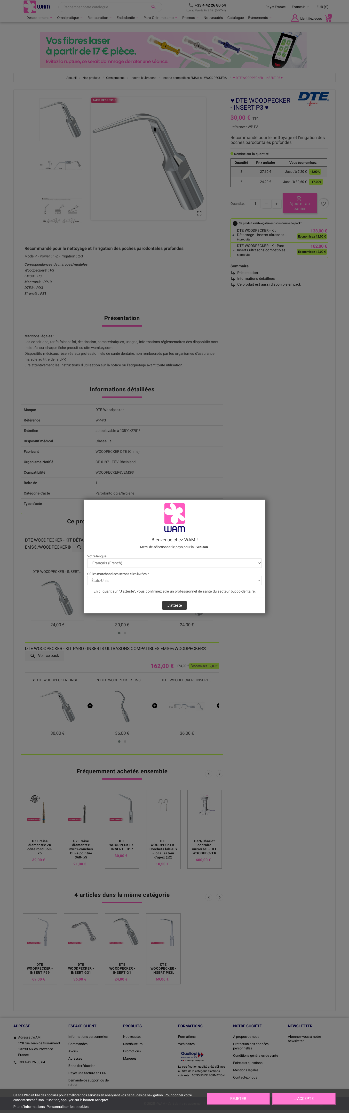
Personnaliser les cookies (68, 1107)
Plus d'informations (29, 1107)
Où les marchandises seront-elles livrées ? (118, 574)
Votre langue (96, 556)
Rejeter (238, 1098)
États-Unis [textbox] (100, 580)
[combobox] (174, 580)
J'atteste (174, 605)
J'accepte (304, 1098)
